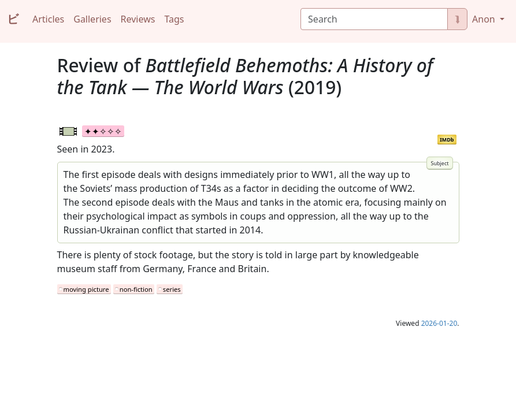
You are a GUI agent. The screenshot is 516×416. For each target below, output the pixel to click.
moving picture (86, 289)
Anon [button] (485, 19)
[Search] (374, 19)
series (172, 289)
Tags (174, 19)
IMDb (447, 139)
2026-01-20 (439, 323)
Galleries (92, 19)
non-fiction (136, 289)
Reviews (138, 19)
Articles (48, 19)
